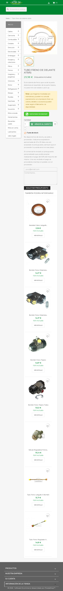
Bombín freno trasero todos (38, 405)
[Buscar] (16, 9)
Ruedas (10, 97)
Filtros (10, 66)
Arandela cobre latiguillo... (38, 225)
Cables (10, 31)
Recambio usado (11, 122)
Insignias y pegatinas (11, 75)
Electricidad (12, 52)
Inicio (10, 25)
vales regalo (12, 136)
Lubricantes (12, 132)
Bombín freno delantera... (38, 270)
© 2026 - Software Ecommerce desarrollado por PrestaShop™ (31, 588)
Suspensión (12, 105)
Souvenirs (11, 109)
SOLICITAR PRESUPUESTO (37, 188)
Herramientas (12, 117)
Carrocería (11, 35)
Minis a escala (12, 113)
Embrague (11, 56)
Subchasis (11, 101)
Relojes (10, 93)
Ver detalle (38, 235)
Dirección (11, 47)
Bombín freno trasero (38, 360)
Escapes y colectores (11, 61)
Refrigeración (12, 89)
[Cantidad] (26, 124)
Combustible (12, 39)
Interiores (11, 81)
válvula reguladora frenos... (38, 450)
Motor (10, 85)
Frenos (10, 70)
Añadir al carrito (41, 124)
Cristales (11, 43)
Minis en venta (13, 128)
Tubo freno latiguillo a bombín (38, 495)
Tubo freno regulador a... (38, 540)
